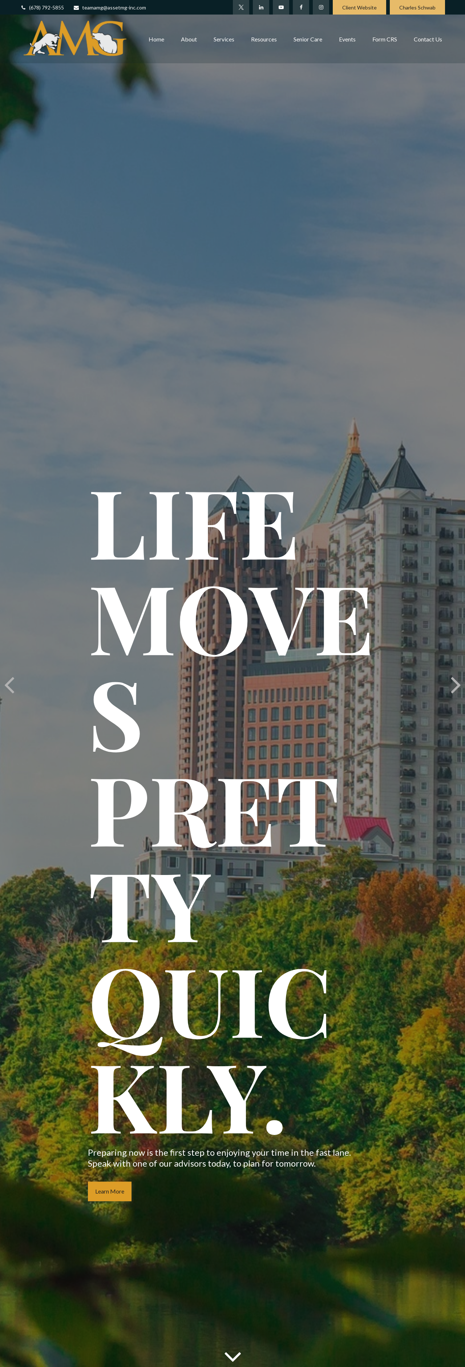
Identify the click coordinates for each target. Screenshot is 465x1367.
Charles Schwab (417, 7)
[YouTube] (281, 7)
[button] (156, 39)
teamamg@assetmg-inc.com (109, 7)
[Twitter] (241, 7)
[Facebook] (301, 7)
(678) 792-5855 (42, 7)
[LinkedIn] (261, 7)
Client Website (359, 7)
